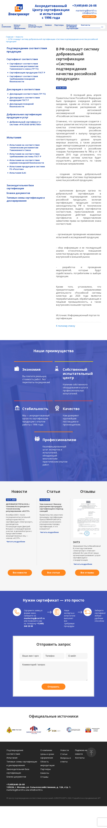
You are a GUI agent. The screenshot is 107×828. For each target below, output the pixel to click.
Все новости (20, 572)
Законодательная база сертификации (20, 187)
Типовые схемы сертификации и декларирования (26, 199)
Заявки (48, 25)
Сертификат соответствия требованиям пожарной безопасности (24, 79)
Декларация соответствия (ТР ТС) (28, 94)
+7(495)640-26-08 (84, 5)
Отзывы (44, 776)
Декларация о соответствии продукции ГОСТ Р (25, 98)
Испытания (14, 137)
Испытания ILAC (18, 173)
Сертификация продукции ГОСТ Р (27, 72)
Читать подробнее (15, 541)
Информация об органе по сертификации (72, 26)
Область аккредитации (35, 26)
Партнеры (59, 25)
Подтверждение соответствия (14, 752)
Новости (64, 750)
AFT (99, 798)
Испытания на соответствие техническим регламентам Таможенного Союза (25, 147)
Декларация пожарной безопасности (22, 105)
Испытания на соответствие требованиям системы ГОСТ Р (25, 155)
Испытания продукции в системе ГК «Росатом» (27, 167)
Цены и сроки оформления (19, 26)
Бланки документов (18, 193)
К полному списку (65, 325)
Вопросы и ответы (65, 759)
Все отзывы (87, 572)
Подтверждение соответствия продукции (27, 50)
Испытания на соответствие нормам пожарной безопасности (27, 161)
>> (102, 27)
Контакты (85, 25)
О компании (6, 26)
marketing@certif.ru (86, 10)
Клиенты (44, 773)
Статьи (63, 754)
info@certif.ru (89, 13)
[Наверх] (91, 752)
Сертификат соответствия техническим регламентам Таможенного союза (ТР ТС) (24, 66)
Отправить (53, 687)
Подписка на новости (81, 752)
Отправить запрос (89, 16)
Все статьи (53, 572)
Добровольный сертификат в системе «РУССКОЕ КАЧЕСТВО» (25, 123)
